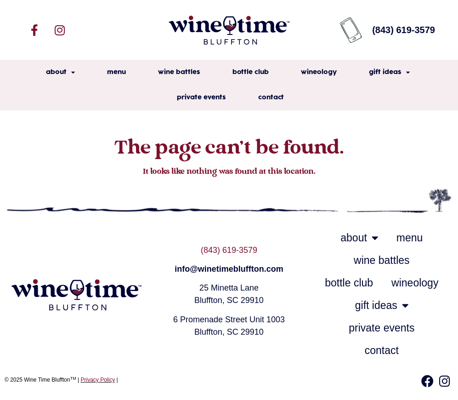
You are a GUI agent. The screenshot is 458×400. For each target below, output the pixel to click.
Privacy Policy (98, 380)
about (60, 72)
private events (201, 97)
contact (271, 97)
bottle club (250, 72)
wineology (319, 72)
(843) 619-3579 (229, 250)
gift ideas (389, 72)
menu (116, 72)
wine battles (179, 72)
